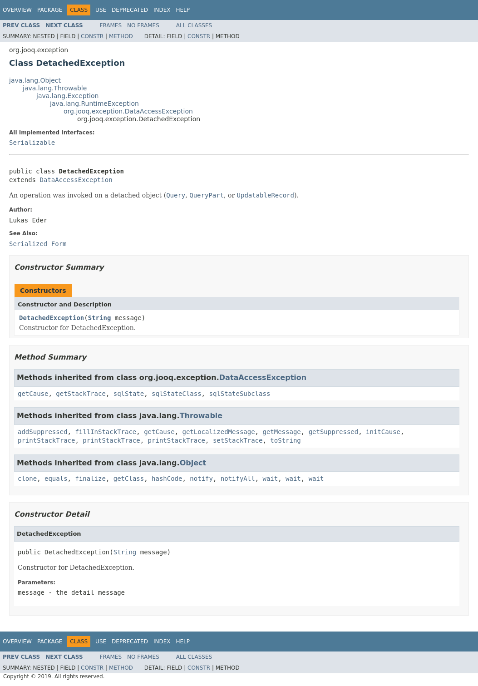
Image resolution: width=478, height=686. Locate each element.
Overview (17, 10)
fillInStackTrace (105, 431)
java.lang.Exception (67, 95)
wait (270, 478)
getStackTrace (81, 393)
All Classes (194, 25)
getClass (128, 478)
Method (121, 36)
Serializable (32, 142)
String (99, 317)
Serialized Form (37, 243)
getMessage (281, 431)
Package (49, 10)
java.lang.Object (35, 80)
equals (56, 478)
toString (285, 440)
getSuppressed (334, 431)
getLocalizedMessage (218, 431)
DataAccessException (75, 179)
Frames (111, 25)
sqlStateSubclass (239, 393)
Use (100, 10)
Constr (92, 36)
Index (162, 10)
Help (183, 10)
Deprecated (130, 10)
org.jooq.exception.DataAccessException (128, 111)
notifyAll (238, 478)
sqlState (128, 393)
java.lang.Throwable (55, 88)
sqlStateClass (177, 393)
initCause (383, 431)
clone (27, 478)
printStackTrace (46, 440)
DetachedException (51, 317)
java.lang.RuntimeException (94, 103)
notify (201, 478)
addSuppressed (43, 431)
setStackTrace (238, 440)
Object (193, 463)
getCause (33, 393)
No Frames (143, 25)
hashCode (167, 478)
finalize (90, 478)
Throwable (201, 415)
